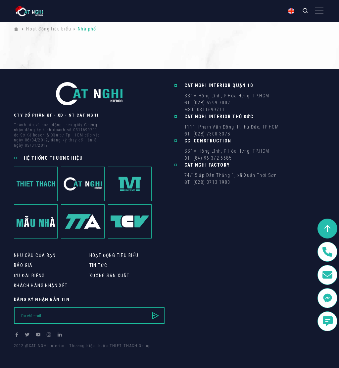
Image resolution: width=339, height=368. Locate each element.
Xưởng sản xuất (109, 275)
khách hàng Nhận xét (41, 285)
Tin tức (98, 265)
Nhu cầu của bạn (35, 255)
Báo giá (23, 265)
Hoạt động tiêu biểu (114, 255)
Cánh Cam (59, 351)
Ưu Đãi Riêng (29, 275)
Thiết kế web (27, 351)
